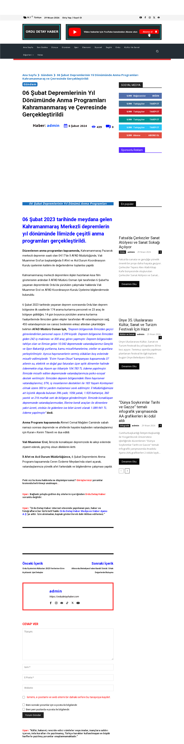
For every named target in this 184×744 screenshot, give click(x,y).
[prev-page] (121, 462)
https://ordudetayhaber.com (64, 596)
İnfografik (124, 416)
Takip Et (154, 103)
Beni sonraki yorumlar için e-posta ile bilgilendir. (51, 705)
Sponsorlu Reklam (132, 150)
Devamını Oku (129, 282)
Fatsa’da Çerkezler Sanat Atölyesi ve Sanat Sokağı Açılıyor (136, 242)
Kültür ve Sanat (127, 331)
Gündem (47, 75)
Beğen (155, 95)
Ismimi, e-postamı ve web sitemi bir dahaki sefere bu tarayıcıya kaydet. (69, 697)
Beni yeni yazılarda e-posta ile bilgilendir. (48, 709)
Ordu (122, 250)
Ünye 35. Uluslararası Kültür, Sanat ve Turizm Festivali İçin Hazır (139, 323)
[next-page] (127, 462)
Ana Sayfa (29, 75)
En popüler (127, 204)
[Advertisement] (92, 7)
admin (53, 125)
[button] (157, 51)
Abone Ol (153, 135)
